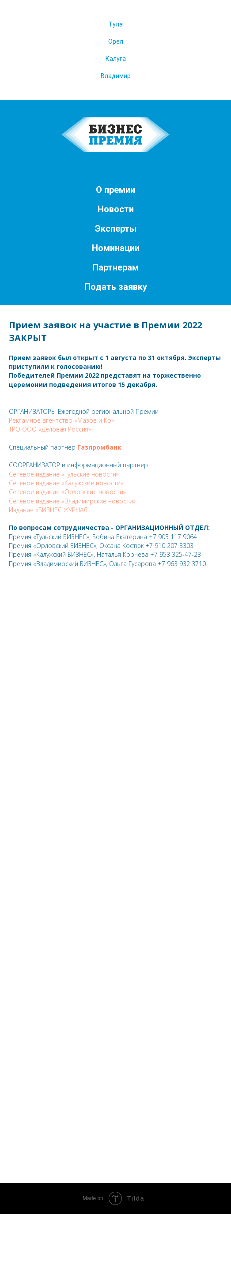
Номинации (116, 248)
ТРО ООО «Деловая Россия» (50, 429)
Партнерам (115, 267)
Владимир (116, 75)
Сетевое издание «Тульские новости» (64, 474)
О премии (115, 189)
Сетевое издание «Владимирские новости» (72, 501)
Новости (116, 209)
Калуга (116, 58)
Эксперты (115, 228)
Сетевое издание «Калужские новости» (66, 483)
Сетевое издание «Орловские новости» (67, 492)
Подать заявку (115, 286)
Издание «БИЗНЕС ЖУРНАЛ (48, 510)
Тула (116, 24)
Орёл (115, 41)
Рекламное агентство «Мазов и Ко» (61, 420)
